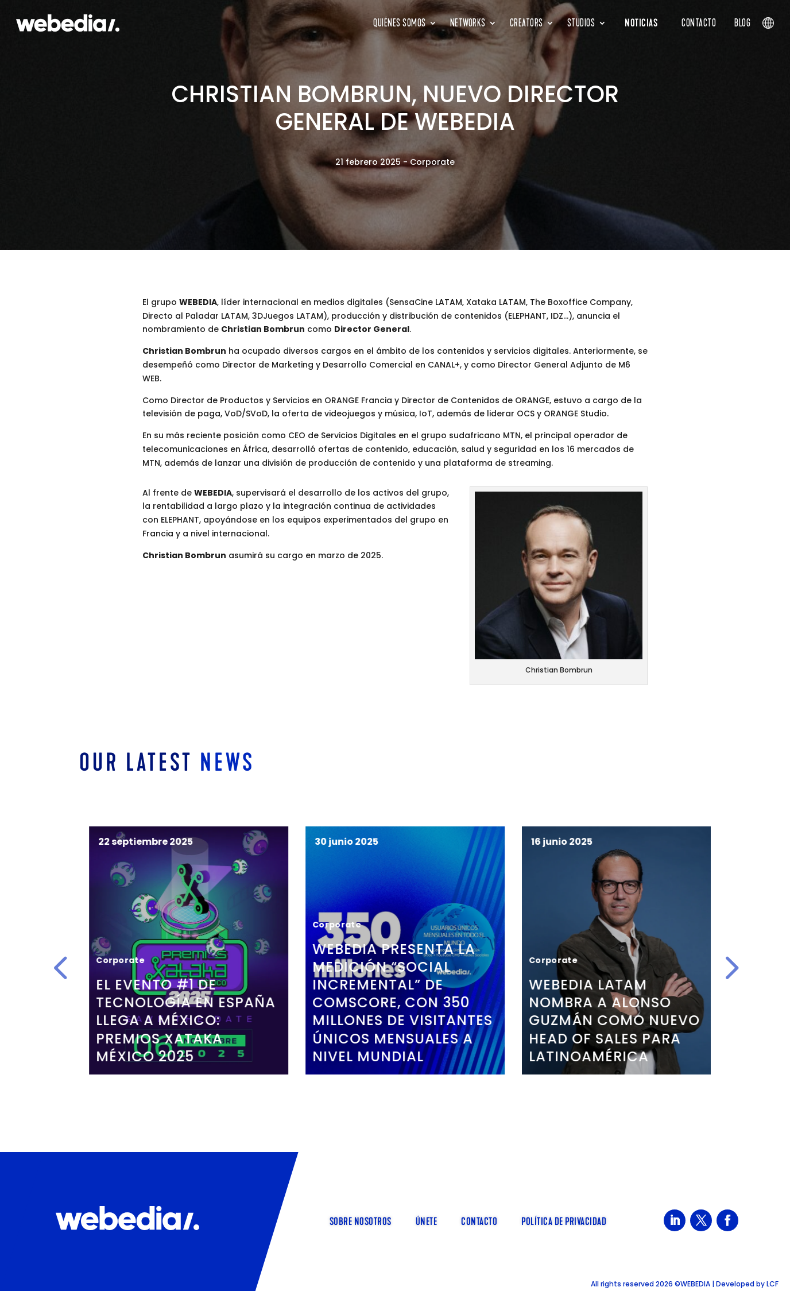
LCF (772, 1284)
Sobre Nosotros (361, 1220)
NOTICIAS (641, 23)
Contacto (698, 23)
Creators (526, 23)
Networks (468, 23)
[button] (60, 967)
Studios (581, 23)
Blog (742, 23)
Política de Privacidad (563, 1220)
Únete (426, 1220)
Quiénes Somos (399, 23)
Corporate (432, 162)
